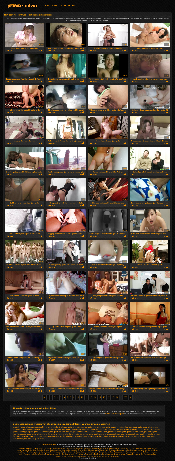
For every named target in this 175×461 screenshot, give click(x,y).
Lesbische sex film (100, 456)
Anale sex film (93, 452)
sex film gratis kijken (148, 434)
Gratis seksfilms (55, 450)
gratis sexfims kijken (99, 432)
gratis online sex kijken (127, 427)
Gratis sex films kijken (13, 4)
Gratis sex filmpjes (80, 452)
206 (125, 397)
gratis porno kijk (33, 429)
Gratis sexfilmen (114, 456)
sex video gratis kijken (118, 436)
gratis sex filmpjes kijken (23, 432)
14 (95, 397)
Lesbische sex (38, 448)
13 (91, 397)
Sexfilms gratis (132, 450)
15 (99, 397)
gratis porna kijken (145, 427)
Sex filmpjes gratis (50, 448)
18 (113, 397)
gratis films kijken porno (77, 427)
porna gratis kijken (34, 434)
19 (117, 397)
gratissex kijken (150, 432)
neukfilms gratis (19, 434)
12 (86, 397)
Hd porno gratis (93, 450)
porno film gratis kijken (51, 434)
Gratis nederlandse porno (117, 450)
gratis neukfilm (111, 427)
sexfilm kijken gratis (147, 436)
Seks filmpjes (39, 454)
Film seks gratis (29, 454)
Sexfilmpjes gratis (113, 448)
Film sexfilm (130, 454)
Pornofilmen (68, 452)
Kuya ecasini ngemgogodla (73, 456)
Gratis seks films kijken (114, 414)
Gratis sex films (119, 452)
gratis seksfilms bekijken (109, 429)
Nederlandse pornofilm (69, 450)
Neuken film (32, 450)
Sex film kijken (144, 452)
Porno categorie (68, 6)
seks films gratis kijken (130, 434)
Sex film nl (61, 448)
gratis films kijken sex (96, 427)
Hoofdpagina (51, 6)
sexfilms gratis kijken (36, 439)
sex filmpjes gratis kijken (49, 436)
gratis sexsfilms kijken (117, 432)
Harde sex (97, 454)
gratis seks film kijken (90, 429)
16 (104, 397)
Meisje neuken (22, 450)
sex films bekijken (67, 436)
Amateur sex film (145, 450)
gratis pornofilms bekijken (51, 429)
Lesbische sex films (25, 448)
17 (108, 397)
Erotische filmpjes (43, 450)
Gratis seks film (136, 448)
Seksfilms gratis (32, 452)
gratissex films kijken (135, 432)
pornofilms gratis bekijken (90, 434)
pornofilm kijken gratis (70, 434)
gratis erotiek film (38, 427)
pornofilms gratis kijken (110, 434)
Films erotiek (103, 450)
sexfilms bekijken (20, 439)
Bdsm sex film (71, 448)
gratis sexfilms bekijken (63, 432)
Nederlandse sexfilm (149, 448)
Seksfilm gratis (125, 448)
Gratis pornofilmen (132, 452)
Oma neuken (82, 450)
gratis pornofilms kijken (71, 429)
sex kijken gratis (101, 436)
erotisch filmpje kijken (21, 427)
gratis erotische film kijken (56, 427)
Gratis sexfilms (44, 452)
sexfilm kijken (133, 436)
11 (82, 397)
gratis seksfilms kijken (129, 429)
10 (78, 397)
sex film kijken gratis (30, 436)
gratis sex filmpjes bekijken (150, 429)
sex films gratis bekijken (84, 436)
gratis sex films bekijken (43, 432)
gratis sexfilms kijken (81, 432)
